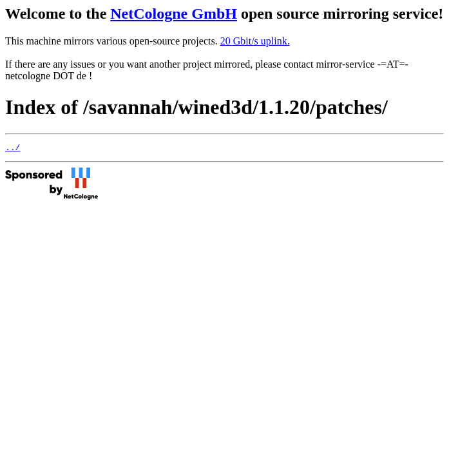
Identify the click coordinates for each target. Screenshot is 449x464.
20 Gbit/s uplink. (255, 40)
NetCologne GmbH (173, 13)
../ (12, 149)
